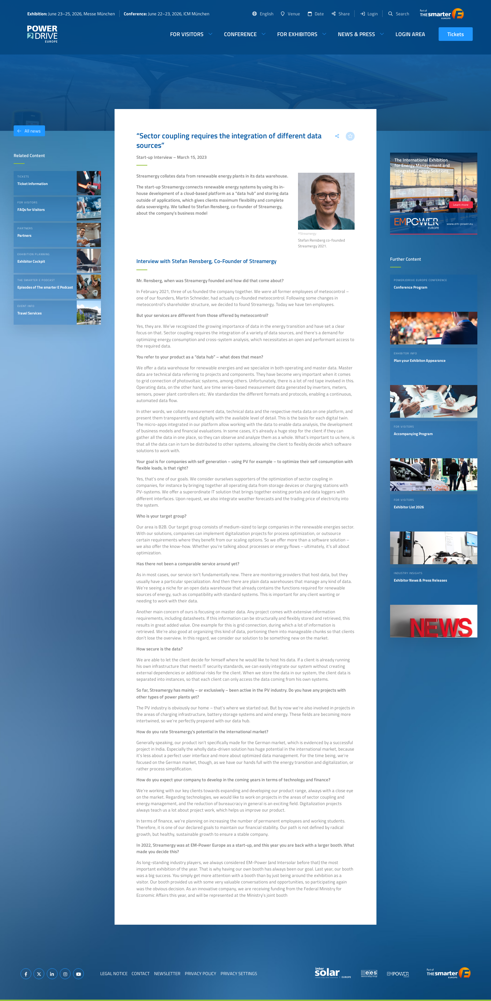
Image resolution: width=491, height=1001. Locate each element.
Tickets (455, 34)
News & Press (356, 34)
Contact (141, 973)
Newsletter (167, 973)
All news (27, 130)
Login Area (410, 34)
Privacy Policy (200, 973)
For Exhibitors (297, 34)
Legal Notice (114, 973)
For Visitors (187, 34)
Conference (240, 34)
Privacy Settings (239, 973)
